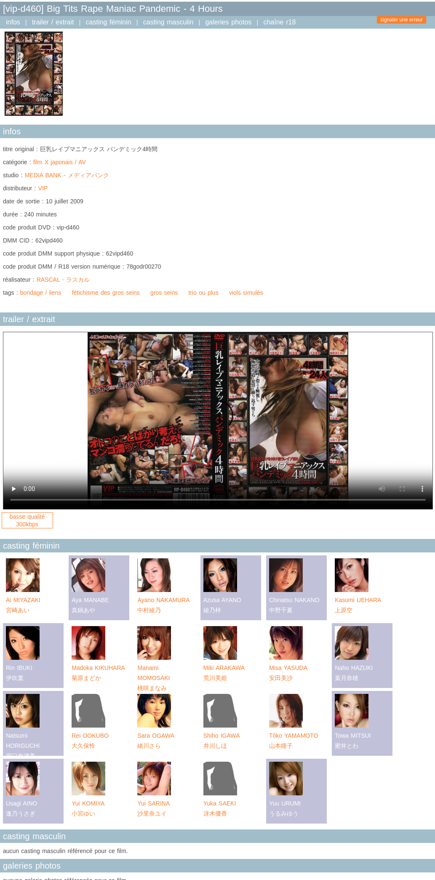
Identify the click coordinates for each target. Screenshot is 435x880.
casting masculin (168, 22)
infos (13, 22)
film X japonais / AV (59, 162)
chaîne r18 (279, 22)
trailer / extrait (53, 22)
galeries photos (228, 22)
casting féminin (108, 22)
